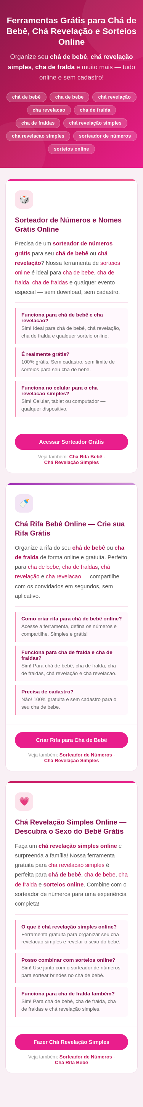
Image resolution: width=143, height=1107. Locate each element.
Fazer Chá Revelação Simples (71, 1042)
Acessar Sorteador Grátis (71, 442)
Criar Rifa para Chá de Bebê (71, 740)
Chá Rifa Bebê (85, 456)
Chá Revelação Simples (71, 462)
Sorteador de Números (85, 755)
